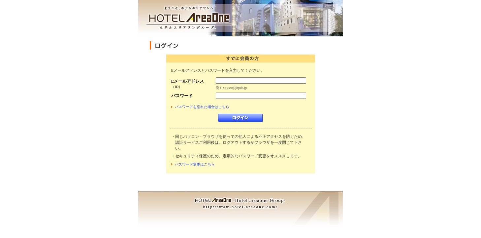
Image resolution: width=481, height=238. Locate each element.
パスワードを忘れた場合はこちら (202, 107)
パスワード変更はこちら (195, 164)
